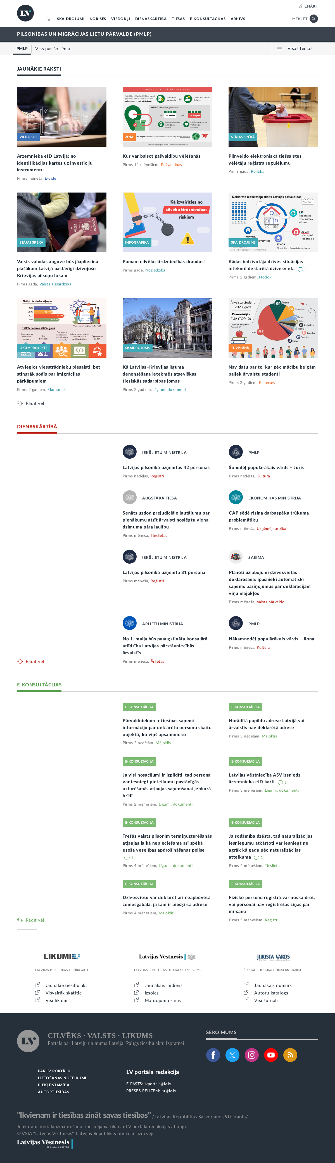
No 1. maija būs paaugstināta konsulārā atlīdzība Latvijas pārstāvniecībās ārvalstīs (165, 646)
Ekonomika (57, 390)
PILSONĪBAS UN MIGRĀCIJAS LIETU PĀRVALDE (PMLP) (84, 34)
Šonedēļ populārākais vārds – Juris (266, 467)
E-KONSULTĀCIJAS (208, 19)
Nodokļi (266, 277)
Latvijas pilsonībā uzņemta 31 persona (164, 572)
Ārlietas (157, 662)
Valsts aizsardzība (55, 284)
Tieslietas (159, 536)
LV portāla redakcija (152, 1072)
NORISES (98, 19)
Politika (257, 172)
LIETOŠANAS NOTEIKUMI (62, 1078)
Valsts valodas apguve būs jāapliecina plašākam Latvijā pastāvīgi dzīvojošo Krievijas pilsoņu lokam (57, 268)
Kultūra (263, 476)
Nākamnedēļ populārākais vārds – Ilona (271, 639)
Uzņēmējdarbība (271, 529)
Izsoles (152, 993)
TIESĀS (178, 19)
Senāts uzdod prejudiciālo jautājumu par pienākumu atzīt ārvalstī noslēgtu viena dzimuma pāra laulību (166, 520)
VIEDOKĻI (120, 19)
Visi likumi (57, 1000)
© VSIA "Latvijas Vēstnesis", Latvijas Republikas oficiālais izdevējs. (86, 1133)
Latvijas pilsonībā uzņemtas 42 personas (166, 467)
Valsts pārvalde (270, 602)
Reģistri (157, 476)
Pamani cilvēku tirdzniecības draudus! (164, 261)
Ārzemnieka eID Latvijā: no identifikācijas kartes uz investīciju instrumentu (55, 163)
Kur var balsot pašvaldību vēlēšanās (162, 156)
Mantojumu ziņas (163, 1000)
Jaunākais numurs (273, 985)
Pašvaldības (171, 165)
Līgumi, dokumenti (170, 390)
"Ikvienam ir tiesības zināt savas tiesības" (84, 1115)
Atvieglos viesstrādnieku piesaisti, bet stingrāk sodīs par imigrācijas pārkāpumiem (58, 374)
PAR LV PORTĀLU (54, 1071)
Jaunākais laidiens (164, 985)
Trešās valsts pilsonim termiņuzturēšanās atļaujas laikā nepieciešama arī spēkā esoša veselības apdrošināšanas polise (167, 843)
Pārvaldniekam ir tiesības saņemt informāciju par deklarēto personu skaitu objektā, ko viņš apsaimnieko (167, 728)
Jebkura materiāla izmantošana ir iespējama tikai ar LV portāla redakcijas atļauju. (102, 1126)
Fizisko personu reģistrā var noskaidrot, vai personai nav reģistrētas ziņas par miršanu (272, 904)
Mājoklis (163, 743)
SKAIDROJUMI (71, 19)
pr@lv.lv (168, 1091)
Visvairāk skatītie (64, 993)
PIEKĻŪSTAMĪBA (53, 1085)
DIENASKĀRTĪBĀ (151, 19)
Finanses (267, 383)
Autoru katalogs (271, 993)
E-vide (50, 179)
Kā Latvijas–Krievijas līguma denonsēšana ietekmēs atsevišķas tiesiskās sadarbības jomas (159, 374)
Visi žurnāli (266, 1000)
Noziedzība (155, 270)
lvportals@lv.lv (158, 1084)
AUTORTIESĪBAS (53, 1092)
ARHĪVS (238, 19)
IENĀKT (310, 6)
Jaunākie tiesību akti (67, 985)
